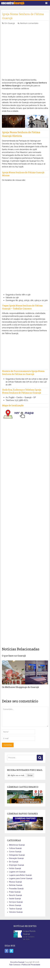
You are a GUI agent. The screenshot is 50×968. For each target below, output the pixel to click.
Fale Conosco (14, 965)
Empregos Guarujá (16, 865)
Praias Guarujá (14, 892)
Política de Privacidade (31, 965)
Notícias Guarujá (15, 885)
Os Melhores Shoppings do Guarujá (20, 687)
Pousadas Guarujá (16, 888)
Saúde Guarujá (15, 899)
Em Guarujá (9, 23)
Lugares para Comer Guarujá (20, 878)
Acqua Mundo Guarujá (29, 932)
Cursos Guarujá (15, 852)
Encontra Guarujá (17, 962)
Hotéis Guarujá (15, 868)
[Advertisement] (25, 53)
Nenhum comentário (29, 23)
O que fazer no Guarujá (14, 655)
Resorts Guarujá (15, 895)
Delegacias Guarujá (17, 855)
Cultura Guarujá (15, 848)
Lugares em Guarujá (17, 872)
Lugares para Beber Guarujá (20, 875)
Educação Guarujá (16, 858)
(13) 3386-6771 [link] (21, 400)
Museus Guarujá (15, 882)
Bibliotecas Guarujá (17, 845)
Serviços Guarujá (16, 902)
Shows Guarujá (15, 905)
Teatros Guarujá (15, 909)
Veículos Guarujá (15, 912)
